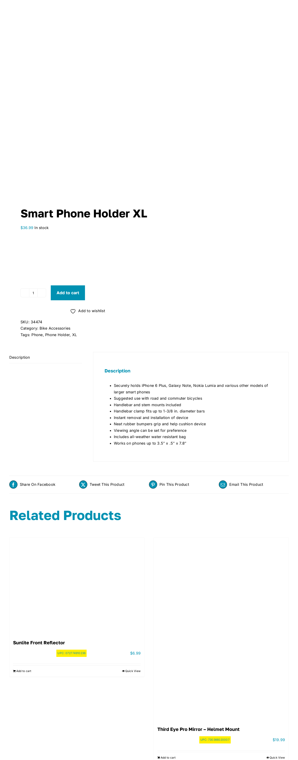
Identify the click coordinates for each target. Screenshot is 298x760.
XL (74, 334)
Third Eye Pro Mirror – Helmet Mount (198, 729)
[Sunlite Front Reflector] (77, 584)
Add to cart (68, 292)
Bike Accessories (55, 328)
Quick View (133, 671)
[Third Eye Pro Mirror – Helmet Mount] (221, 627)
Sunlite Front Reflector (39, 642)
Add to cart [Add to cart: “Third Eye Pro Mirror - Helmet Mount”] (168, 757)
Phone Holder (57, 334)
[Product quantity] (33, 293)
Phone (37, 334)
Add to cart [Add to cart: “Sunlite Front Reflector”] (23, 671)
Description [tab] (19, 357)
